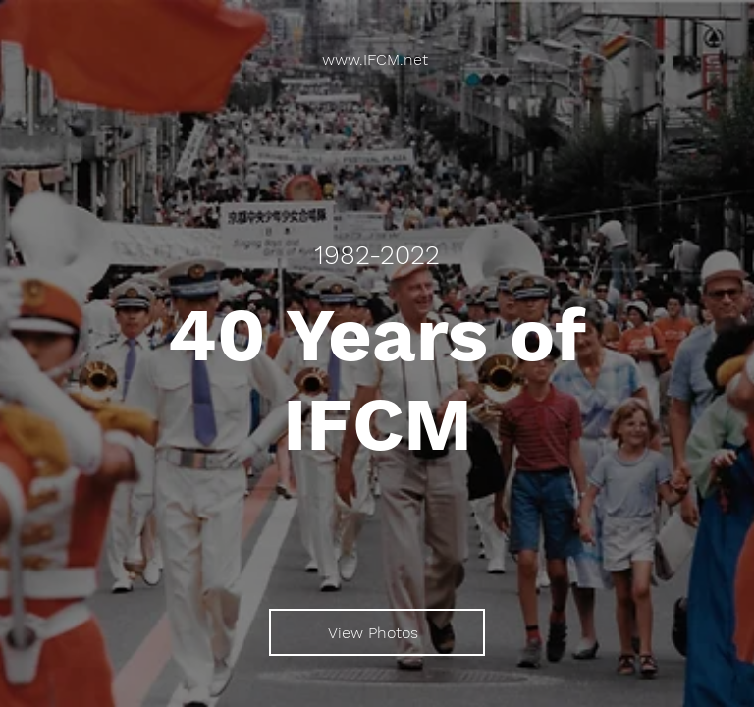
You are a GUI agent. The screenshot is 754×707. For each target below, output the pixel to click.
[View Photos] (377, 632)
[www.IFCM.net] (377, 59)
